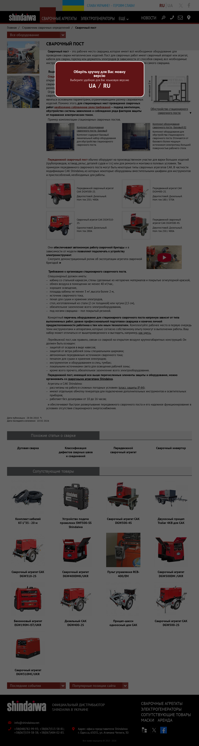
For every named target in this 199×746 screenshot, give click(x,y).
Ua (92, 85)
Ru (106, 85)
